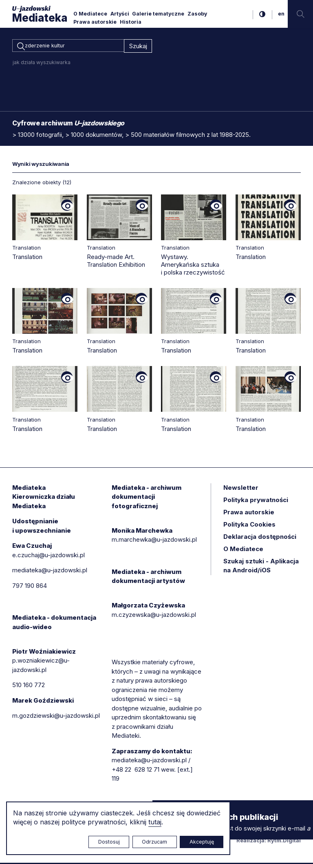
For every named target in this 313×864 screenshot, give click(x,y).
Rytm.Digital (284, 841)
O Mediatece (90, 14)
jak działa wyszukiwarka (42, 63)
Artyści (119, 14)
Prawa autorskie (95, 22)
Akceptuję (202, 842)
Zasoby (197, 14)
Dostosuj (109, 842)
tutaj (154, 822)
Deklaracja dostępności (259, 538)
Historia (130, 22)
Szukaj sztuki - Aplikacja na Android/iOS (261, 567)
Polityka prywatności (255, 501)
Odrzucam (154, 842)
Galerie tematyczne (158, 14)
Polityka (249, 525)
